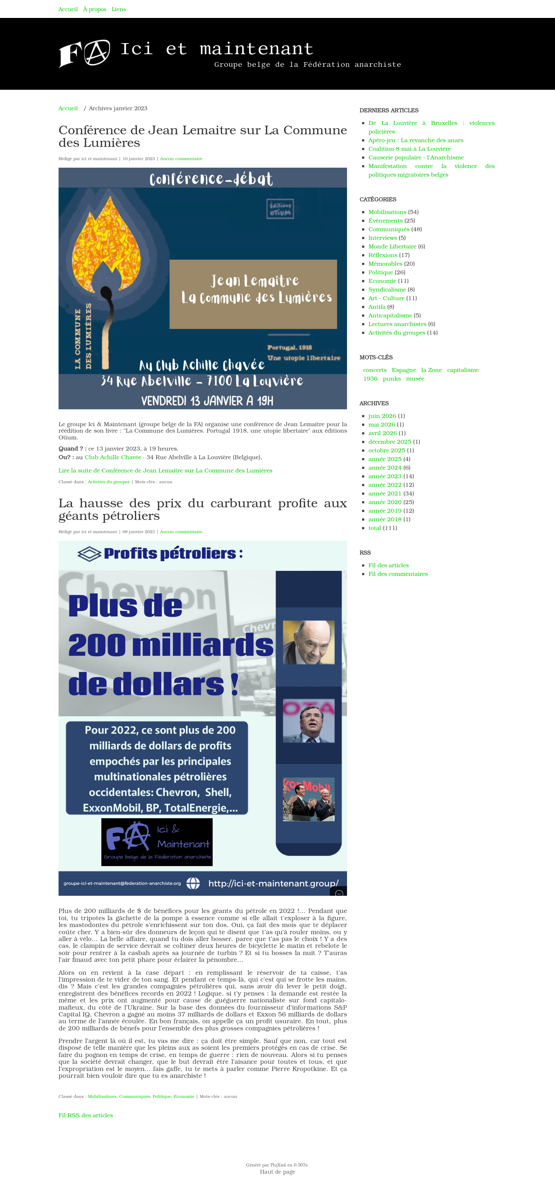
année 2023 (385, 476)
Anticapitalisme (390, 315)
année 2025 (385, 458)
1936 (370, 378)
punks (392, 378)
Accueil (68, 9)
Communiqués (134, 1096)
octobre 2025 (387, 450)
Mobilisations (102, 1096)
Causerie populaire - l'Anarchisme (416, 157)
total (376, 527)
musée (415, 378)
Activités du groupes (109, 481)
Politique (162, 1096)
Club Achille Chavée (113, 457)
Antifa (377, 306)
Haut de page (277, 1171)
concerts (375, 369)
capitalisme (463, 369)
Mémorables (385, 263)
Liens (119, 9)
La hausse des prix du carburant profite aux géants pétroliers (203, 508)
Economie (184, 1096)
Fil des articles (389, 565)
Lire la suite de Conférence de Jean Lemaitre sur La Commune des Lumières (165, 470)
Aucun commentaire (181, 158)
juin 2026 (382, 415)
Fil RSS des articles (86, 1115)
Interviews (383, 237)
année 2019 (385, 510)
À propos (94, 9)
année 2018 (385, 519)
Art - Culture (386, 298)
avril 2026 (383, 433)
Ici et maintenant (217, 48)
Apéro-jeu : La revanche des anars (416, 140)
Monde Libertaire (392, 246)
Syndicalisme (387, 289)
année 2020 (385, 502)
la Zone (431, 369)
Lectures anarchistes (397, 323)
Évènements (386, 220)
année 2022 (385, 484)
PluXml (278, 1165)
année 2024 (385, 467)
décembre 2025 (390, 441)
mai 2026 (382, 424)
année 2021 (385, 493)
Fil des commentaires (398, 573)
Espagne (404, 369)
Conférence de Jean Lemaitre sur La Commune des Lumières (203, 135)
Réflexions (383, 255)
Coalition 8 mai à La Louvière (410, 148)
